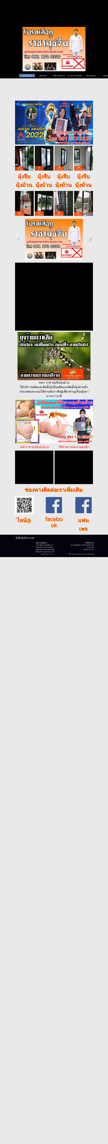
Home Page (27, 76)
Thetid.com (51, 554)
